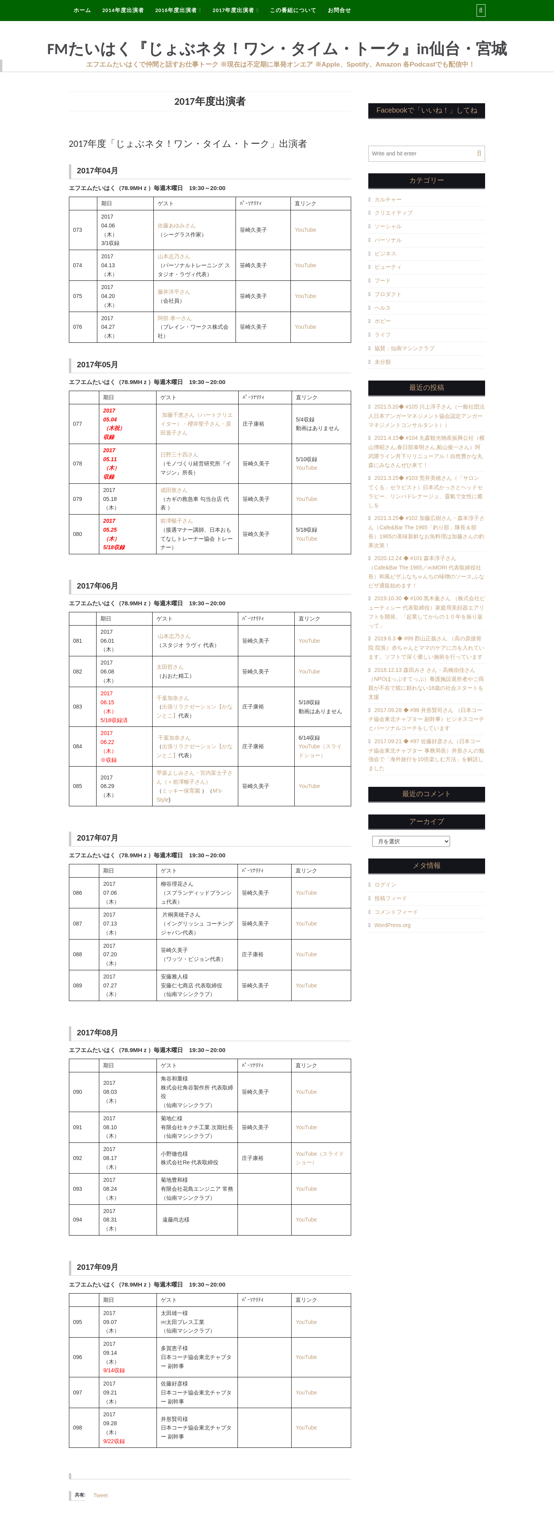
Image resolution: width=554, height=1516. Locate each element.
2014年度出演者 (123, 10)
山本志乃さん (174, 256)
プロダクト (388, 294)
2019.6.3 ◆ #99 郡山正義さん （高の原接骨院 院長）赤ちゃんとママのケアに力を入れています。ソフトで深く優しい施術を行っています (426, 647)
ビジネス (385, 253)
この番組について (293, 10)
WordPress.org (393, 925)
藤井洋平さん (174, 292)
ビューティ (388, 267)
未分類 (383, 362)
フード (383, 280)
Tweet (100, 1495)
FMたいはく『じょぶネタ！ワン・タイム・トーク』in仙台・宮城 (277, 49)
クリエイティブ (394, 213)
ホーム (82, 10)
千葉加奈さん (173, 698)
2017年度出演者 (233, 10)
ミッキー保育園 (181, 791)
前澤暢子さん (176, 521)
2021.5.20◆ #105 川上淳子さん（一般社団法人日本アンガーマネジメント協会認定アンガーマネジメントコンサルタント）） (426, 416)
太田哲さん (170, 667)
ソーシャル (388, 226)
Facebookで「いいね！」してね (426, 110)
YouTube (305, 230)
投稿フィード (391, 898)
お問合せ (339, 10)
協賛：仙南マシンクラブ (404, 348)
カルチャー (388, 199)
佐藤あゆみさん (177, 225)
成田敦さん (174, 490)
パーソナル (388, 240)
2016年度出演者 (176, 10)
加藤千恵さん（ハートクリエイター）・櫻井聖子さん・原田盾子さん (196, 424)
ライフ (383, 334)
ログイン (385, 884)
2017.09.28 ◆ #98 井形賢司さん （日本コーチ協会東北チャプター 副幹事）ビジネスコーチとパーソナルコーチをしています (426, 719)
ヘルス (383, 308)
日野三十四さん (179, 454)
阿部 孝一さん (175, 318)
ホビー (383, 321)
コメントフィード (396, 912)
